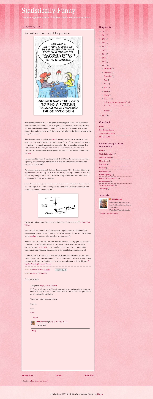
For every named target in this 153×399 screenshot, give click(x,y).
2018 (104, 46)
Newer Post (27, 375)
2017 (104, 50)
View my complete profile (108, 213)
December (108, 68)
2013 (104, 65)
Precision (33, 273)
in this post (43, 247)
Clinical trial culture (106, 154)
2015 (104, 58)
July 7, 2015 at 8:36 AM (58, 322)
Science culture (104, 182)
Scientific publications (107, 133)
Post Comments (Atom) (39, 381)
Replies (35, 317)
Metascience (103, 161)
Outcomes (102, 164)
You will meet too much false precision (117, 106)
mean (53, 139)
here (29, 153)
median (33, 236)
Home (58, 375)
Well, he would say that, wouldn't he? (117, 102)
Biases (101, 150)
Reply (32, 312)
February (107, 99)
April (106, 91)
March (106, 95)
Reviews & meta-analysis (108, 178)
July (105, 80)
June (106, 84)
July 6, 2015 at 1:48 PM (48, 286)
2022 (104, 39)
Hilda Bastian (41, 322)
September (108, 76)
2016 (104, 54)
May (106, 87)
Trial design (103, 189)
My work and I (104, 137)
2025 (104, 31)
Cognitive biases (105, 157)
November (108, 72)
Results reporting (105, 175)
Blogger (100, 394)
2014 (104, 62)
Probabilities (42, 273)
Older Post (89, 375)
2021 (104, 43)
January (107, 111)
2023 (104, 35)
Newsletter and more (106, 130)
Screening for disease (106, 185)
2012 (104, 115)
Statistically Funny (49, 10)
